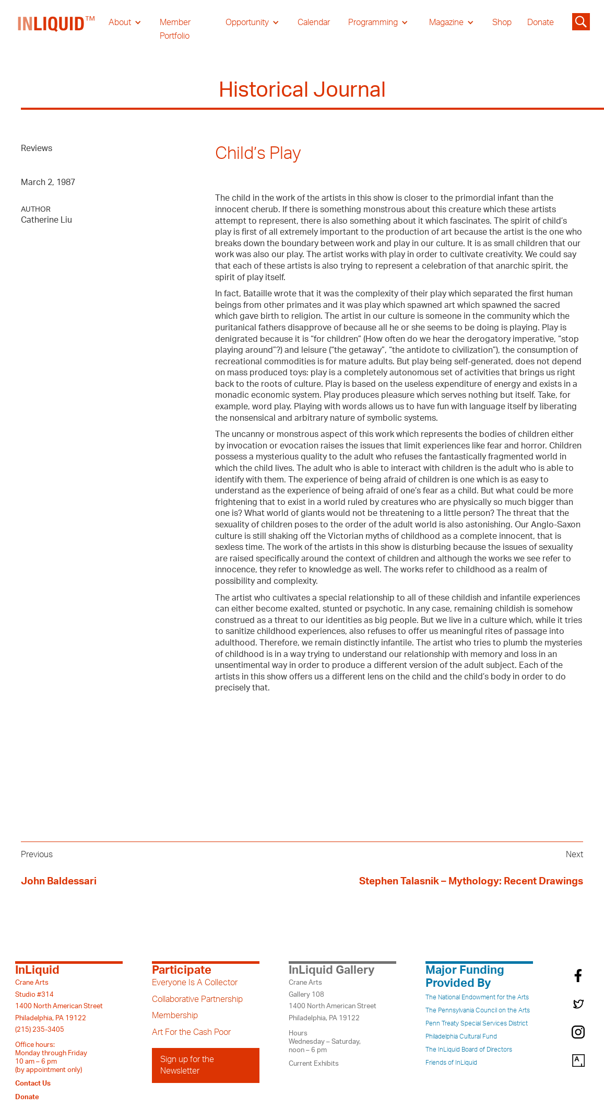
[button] (125, 22)
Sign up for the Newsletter (187, 1065)
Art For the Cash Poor (191, 1032)
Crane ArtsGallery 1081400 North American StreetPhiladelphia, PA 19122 (332, 1000)
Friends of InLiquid (451, 1062)
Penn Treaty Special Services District (476, 1023)
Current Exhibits (314, 1064)
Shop (502, 22)
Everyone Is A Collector (195, 982)
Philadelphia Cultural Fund (461, 1036)
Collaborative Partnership (197, 999)
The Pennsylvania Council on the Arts (477, 1010)
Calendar (314, 22)
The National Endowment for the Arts (477, 997)
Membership (175, 1015)
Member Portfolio (175, 29)
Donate (540, 22)
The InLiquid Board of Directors (468, 1049)
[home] (57, 29)
